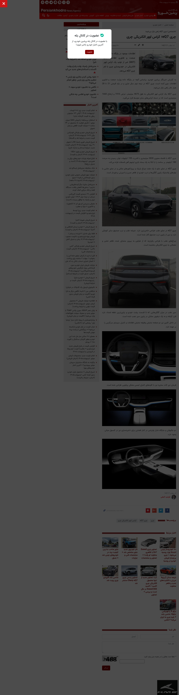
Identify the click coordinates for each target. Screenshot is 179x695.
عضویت (89, 52)
